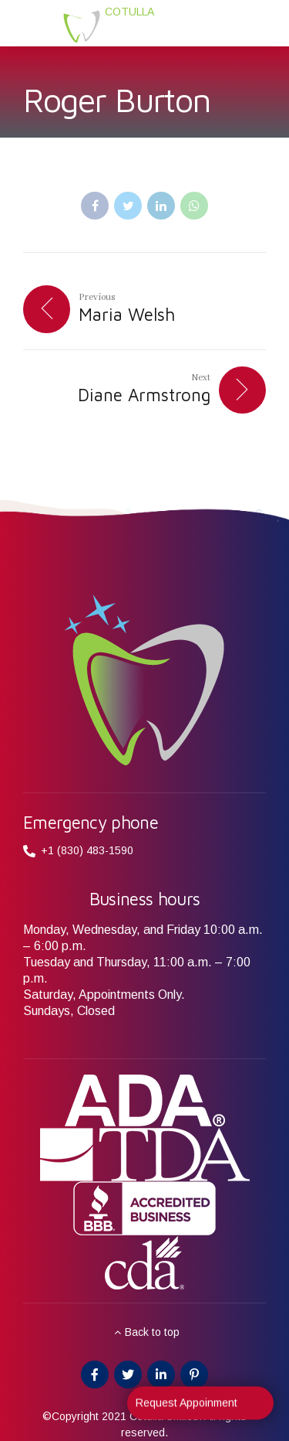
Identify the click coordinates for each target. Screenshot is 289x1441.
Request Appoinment (186, 1408)
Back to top (152, 1332)
